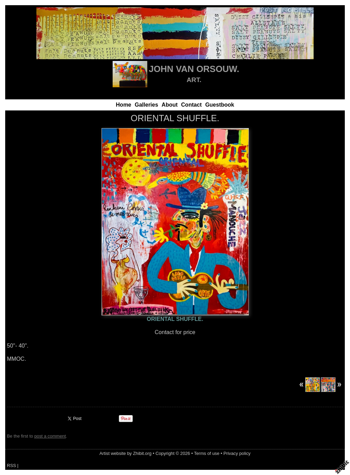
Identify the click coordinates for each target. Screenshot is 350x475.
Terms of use (206, 453)
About (169, 105)
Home (123, 105)
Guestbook (219, 105)
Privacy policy (237, 453)
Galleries (146, 105)
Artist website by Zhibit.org (125, 453)
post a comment (50, 436)
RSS (11, 465)
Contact (191, 105)
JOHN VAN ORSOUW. (194, 69)
